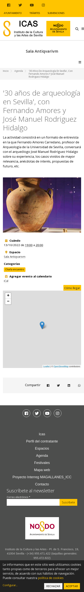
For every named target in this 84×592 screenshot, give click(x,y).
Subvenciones (56, 13)
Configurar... (10, 585)
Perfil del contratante (42, 441)
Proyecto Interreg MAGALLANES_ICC (42, 477)
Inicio (6, 71)
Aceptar (72, 586)
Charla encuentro (14, 269)
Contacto (42, 484)
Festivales (42, 463)
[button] (82, 28)
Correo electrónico (18, 497)
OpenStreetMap (61, 366)
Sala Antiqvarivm (14, 256)
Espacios (42, 448)
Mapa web (42, 470)
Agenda (18, 71)
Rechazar (53, 586)
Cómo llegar (72, 288)
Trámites (34, 13)
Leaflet (46, 366)
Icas (42, 434)
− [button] (8, 302)
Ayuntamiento (13, 13)
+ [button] (8, 296)
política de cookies (51, 578)
